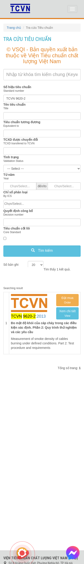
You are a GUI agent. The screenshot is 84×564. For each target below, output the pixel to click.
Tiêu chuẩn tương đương (21, 122)
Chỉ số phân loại (15, 192)
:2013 (28, 316)
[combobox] (42, 204)
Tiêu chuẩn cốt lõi (16, 228)
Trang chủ (14, 27)
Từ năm (9, 174)
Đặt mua (67, 300)
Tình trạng (11, 157)
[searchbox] (42, 203)
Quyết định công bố (18, 211)
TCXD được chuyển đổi (20, 139)
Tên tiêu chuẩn (14, 104)
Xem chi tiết (67, 313)
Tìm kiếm (42, 250)
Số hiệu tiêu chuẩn (17, 87)
